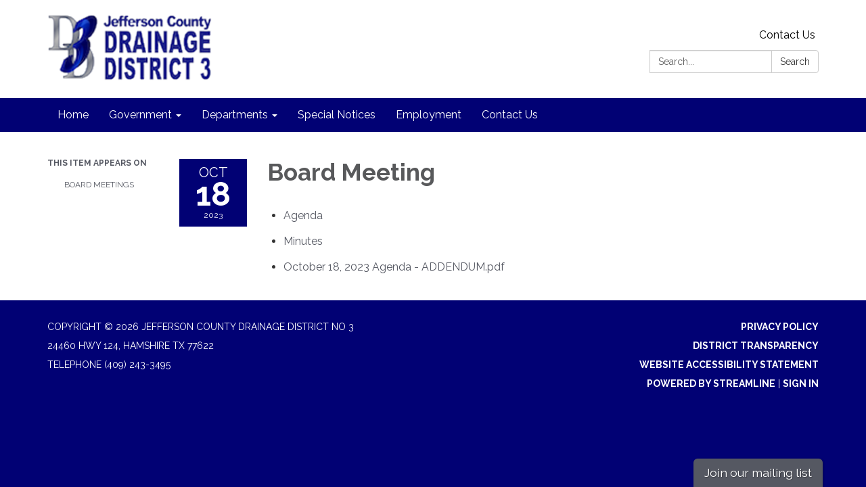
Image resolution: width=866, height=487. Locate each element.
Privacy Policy (780, 326)
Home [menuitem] (73, 114)
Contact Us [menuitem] (510, 114)
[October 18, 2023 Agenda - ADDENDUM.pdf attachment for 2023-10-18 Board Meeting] (394, 266)
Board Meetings (99, 184)
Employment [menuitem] (428, 114)
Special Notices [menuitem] (336, 114)
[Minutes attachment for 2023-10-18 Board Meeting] (303, 241)
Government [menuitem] (140, 114)
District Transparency (756, 345)
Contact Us (787, 34)
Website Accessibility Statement (729, 364)
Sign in (801, 383)
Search (795, 61)
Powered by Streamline (711, 383)
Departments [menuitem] (235, 114)
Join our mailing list (758, 472)
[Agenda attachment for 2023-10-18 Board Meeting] (303, 215)
